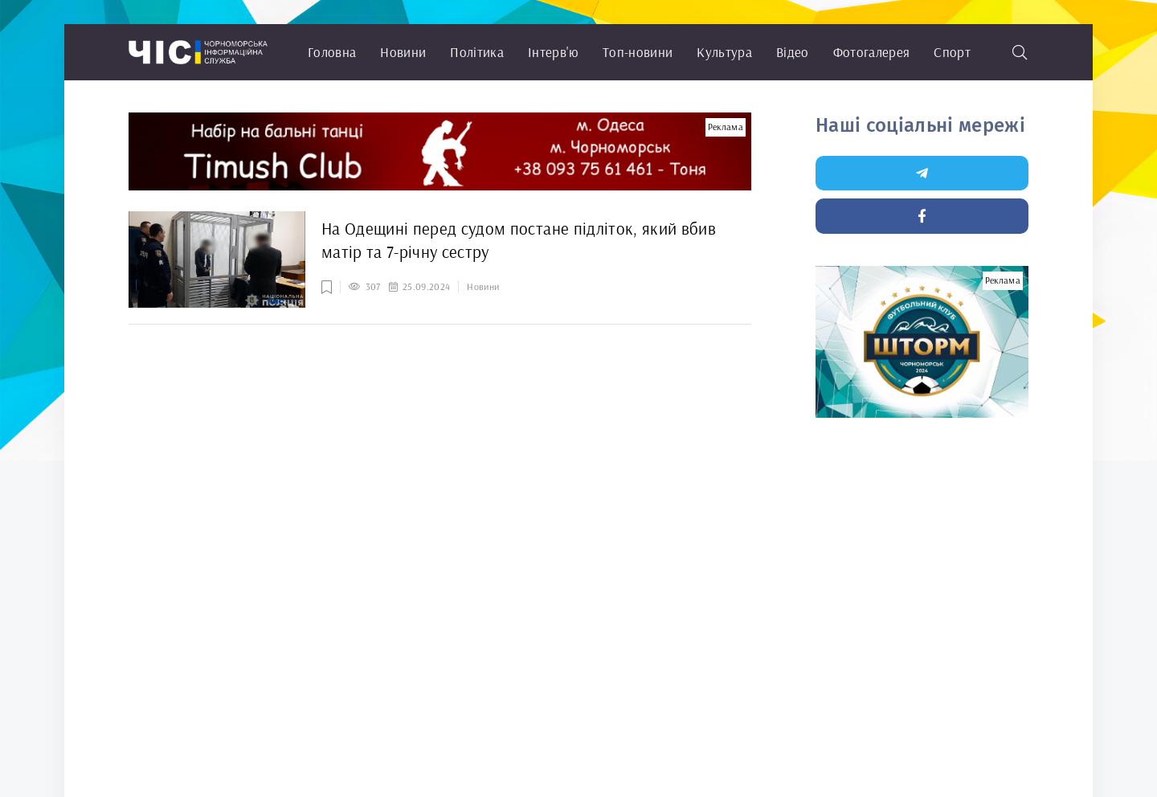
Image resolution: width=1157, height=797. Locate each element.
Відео (792, 51)
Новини (403, 51)
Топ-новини (638, 51)
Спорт (952, 51)
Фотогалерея (871, 51)
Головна (332, 51)
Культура (724, 51)
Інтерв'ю (553, 51)
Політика (477, 51)
